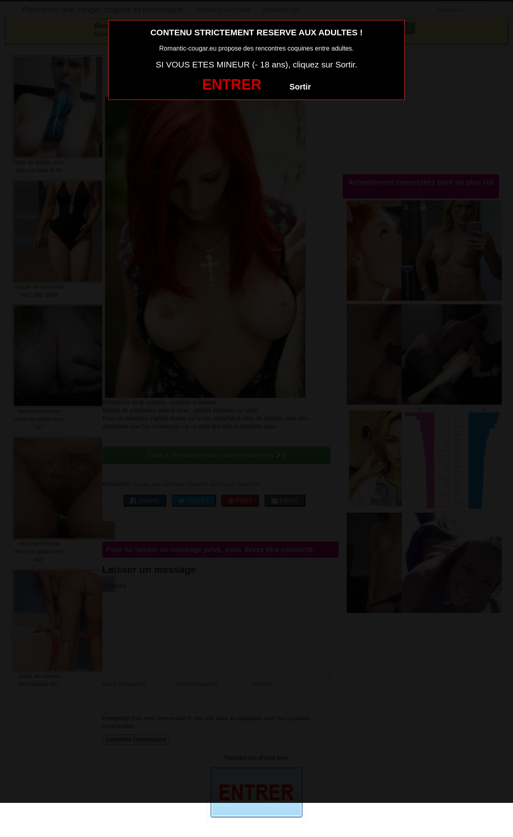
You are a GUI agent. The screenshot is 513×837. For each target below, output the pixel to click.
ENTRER (231, 84)
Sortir (300, 86)
